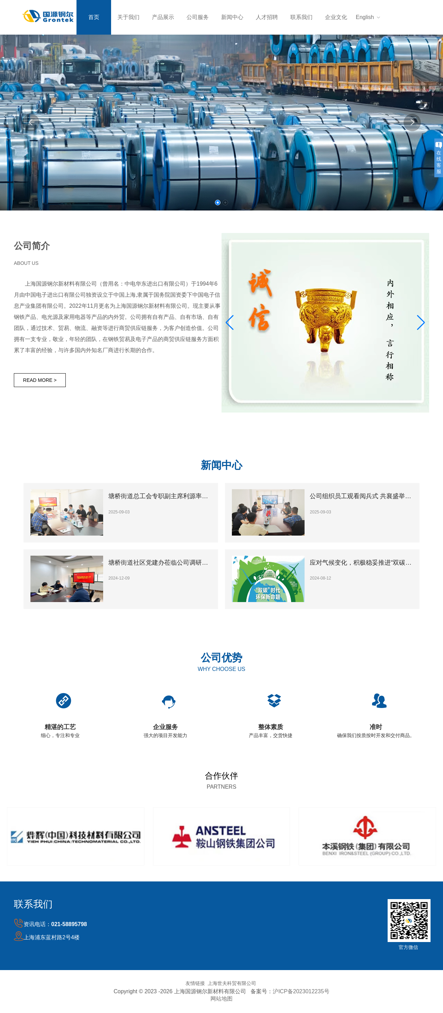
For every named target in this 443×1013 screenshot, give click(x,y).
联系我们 (301, 17)
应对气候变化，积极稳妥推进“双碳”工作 (361, 562)
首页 (93, 17)
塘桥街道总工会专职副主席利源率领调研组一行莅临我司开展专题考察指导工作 (160, 496)
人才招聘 (267, 17)
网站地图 (221, 999)
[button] (217, 202)
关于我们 (128, 17)
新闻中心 (232, 17)
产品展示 (163, 17)
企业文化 (336, 17)
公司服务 (198, 17)
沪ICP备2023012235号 (301, 991)
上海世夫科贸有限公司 (232, 983)
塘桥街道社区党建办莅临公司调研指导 (160, 562)
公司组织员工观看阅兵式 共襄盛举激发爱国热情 (361, 496)
